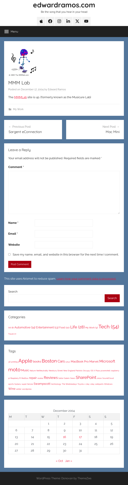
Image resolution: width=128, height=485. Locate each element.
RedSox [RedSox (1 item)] (24, 378)
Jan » (68, 461)
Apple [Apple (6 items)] (25, 361)
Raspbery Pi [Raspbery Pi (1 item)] (15, 378)
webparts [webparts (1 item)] (99, 384)
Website (14, 244)
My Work (18, 109)
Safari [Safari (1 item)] (60, 378)
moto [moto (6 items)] (14, 369)
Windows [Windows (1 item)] (108, 384)
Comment (16, 167)
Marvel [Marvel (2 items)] (94, 361)
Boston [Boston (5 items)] (49, 361)
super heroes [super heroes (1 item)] (27, 384)
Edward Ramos (57, 89)
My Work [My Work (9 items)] (91, 327)
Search (13, 291)
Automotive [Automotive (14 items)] (24, 327)
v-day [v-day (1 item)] (87, 384)
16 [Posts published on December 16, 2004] (64, 437)
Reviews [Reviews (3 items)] (51, 377)
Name (13, 222)
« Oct (59, 461)
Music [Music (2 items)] (25, 370)
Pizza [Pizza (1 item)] (98, 371)
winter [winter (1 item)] (18, 389)
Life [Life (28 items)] (77, 327)
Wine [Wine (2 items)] (11, 388)
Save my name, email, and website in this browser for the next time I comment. (66, 254)
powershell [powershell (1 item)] (105, 371)
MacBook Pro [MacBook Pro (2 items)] (80, 361)
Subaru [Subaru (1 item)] (17, 384)
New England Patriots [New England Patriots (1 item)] (72, 371)
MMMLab (20, 97)
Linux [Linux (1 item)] (67, 362)
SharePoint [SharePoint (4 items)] (86, 377)
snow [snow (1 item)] (99, 378)
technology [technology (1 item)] (56, 384)
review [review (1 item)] (40, 378)
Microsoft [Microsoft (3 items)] (107, 361)
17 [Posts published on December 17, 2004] (80, 437)
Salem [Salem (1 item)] (67, 378)
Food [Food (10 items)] (64, 327)
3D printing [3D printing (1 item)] (13, 362)
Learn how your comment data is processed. (86, 278)
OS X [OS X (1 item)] (93, 371)
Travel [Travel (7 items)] (12, 334)
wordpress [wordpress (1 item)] (26, 389)
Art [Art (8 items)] (11, 327)
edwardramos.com (64, 5)
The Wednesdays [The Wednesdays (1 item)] (69, 384)
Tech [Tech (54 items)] (108, 327)
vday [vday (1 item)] (92, 384)
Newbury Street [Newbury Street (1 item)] (56, 371)
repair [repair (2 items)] (33, 378)
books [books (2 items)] (37, 361)
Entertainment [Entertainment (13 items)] (47, 327)
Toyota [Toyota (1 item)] (80, 384)
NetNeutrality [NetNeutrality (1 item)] (42, 371)
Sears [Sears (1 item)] (72, 378)
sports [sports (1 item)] (11, 384)
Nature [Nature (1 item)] (33, 371)
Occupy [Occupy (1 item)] (86, 371)
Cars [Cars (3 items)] (61, 361)
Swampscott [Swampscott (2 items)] (42, 383)
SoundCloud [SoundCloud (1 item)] (108, 378)
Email (13, 233)
